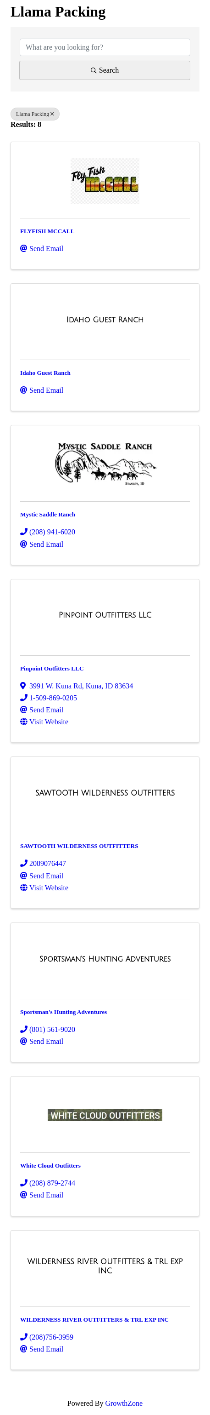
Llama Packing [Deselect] (35, 114)
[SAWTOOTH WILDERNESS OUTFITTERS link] (105, 793)
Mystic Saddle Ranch (47, 514)
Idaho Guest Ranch (45, 372)
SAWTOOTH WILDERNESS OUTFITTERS (79, 845)
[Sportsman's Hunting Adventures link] (105, 959)
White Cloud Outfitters (50, 1165)
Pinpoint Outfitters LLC (52, 668)
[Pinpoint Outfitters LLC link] (105, 615)
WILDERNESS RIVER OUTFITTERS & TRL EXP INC (94, 1319)
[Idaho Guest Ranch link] (105, 320)
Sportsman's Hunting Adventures (63, 1011)
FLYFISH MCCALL (47, 231)
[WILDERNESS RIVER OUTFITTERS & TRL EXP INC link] (105, 1266)
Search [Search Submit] (105, 70)
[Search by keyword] (105, 47)
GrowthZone (124, 1403)
